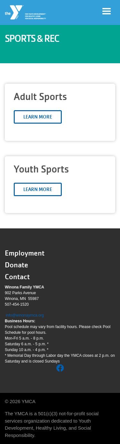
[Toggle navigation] (106, 11)
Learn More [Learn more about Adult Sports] (38, 117)
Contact (17, 276)
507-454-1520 (17, 304)
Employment (24, 253)
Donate (16, 265)
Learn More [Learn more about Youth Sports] (38, 189)
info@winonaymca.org (25, 315)
